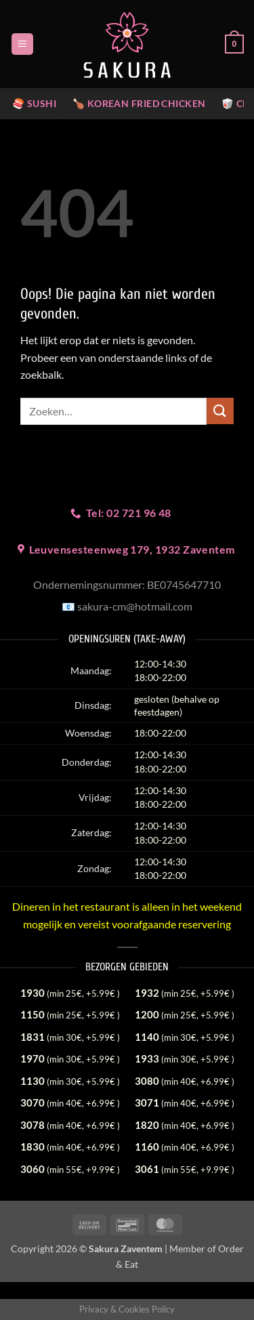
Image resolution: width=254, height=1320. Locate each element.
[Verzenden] (220, 411)
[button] (22, 44)
